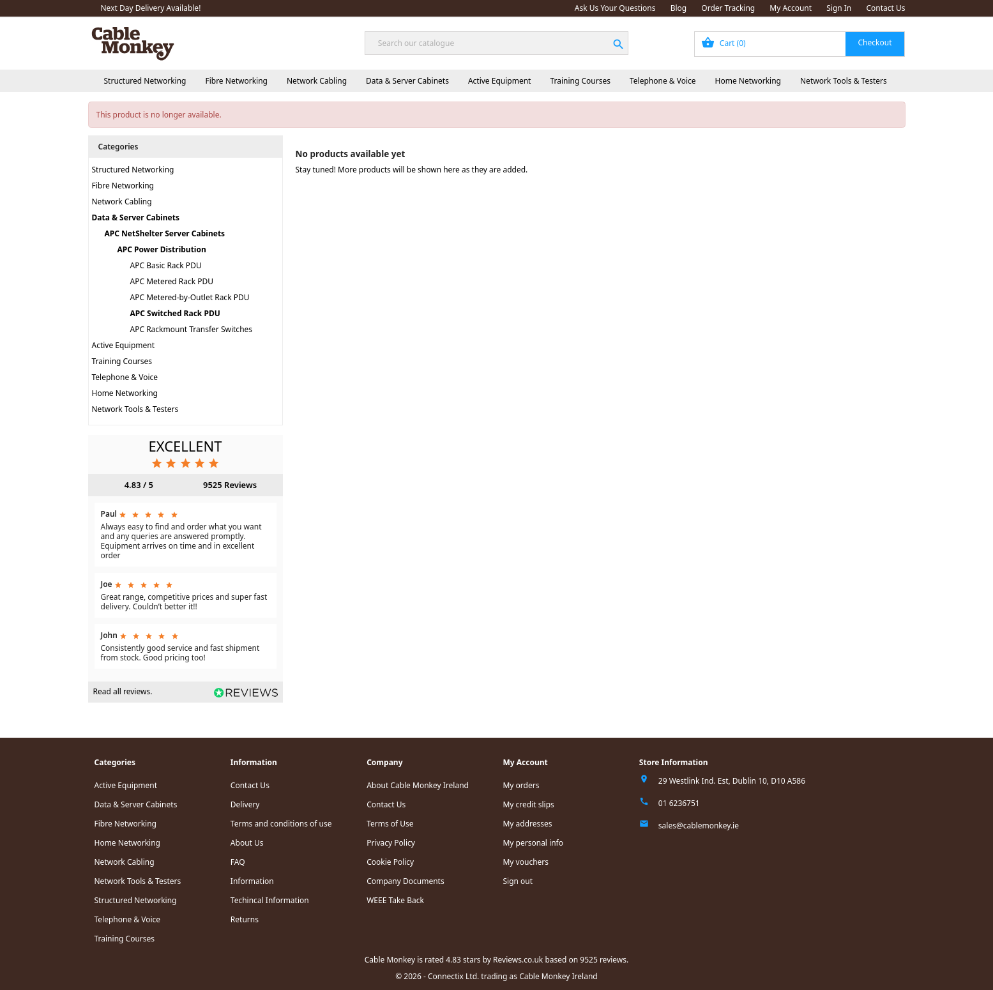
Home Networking (748, 80)
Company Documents (405, 881)
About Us (247, 842)
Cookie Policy (390, 862)
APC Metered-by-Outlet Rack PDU (190, 297)
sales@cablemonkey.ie (698, 825)
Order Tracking (728, 8)
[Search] (496, 43)
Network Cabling (317, 80)
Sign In (838, 8)
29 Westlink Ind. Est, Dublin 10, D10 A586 (731, 780)
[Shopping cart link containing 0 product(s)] (800, 44)
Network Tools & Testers (843, 80)
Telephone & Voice (663, 80)
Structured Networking (145, 80)
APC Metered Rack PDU (172, 281)
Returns (245, 919)
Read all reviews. (123, 691)
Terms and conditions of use (281, 823)
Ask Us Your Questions (615, 8)
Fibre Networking (236, 80)
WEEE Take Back (395, 900)
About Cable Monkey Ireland (418, 785)
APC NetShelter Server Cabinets (165, 233)
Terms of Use (390, 823)
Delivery (245, 804)
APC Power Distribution (161, 249)
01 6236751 (679, 803)
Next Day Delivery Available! (151, 8)
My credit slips (528, 804)
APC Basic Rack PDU (166, 265)
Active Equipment (499, 80)
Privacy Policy (391, 842)
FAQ (238, 862)
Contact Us (885, 8)
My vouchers (526, 862)
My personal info (533, 842)
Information (252, 881)
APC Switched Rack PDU (175, 313)
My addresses (527, 823)
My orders (521, 785)
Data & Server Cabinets (407, 80)
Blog (679, 8)
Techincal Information (270, 900)
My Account (790, 8)
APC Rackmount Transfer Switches (191, 329)
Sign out (518, 881)
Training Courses (580, 80)
